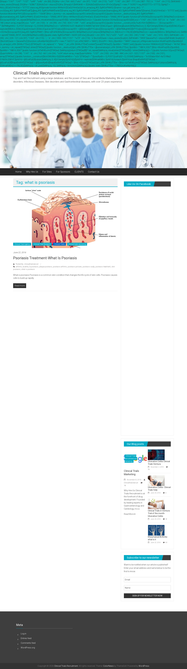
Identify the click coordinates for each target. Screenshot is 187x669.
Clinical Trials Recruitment (38, 73)
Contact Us (93, 171)
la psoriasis (33, 267)
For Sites (47, 171)
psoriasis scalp (89, 267)
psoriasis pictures (75, 267)
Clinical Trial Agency (22, 244)
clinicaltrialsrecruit (131, 483)
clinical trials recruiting (77, 244)
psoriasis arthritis (60, 267)
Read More (129, 514)
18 (125, 486)
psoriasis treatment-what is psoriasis (45, 258)
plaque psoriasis (45, 267)
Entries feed (26, 638)
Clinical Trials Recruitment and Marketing (131, 458)
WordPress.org (28, 647)
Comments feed (28, 643)
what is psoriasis (28, 269)
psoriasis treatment (103, 267)
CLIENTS (79, 171)
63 (166, 542)
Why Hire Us (32, 171)
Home (18, 171)
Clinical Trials (59, 244)
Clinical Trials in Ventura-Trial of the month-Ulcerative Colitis (159, 513)
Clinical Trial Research (42, 244)
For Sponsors (63, 171)
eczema (25, 267)
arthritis (19, 267)
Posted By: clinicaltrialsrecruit (27, 264)
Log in (23, 633)
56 (149, 469)
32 (166, 519)
